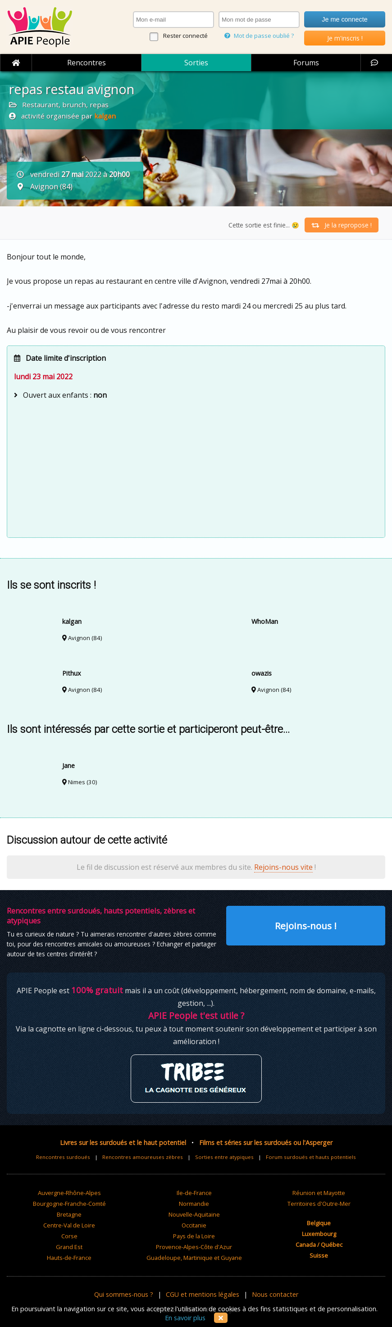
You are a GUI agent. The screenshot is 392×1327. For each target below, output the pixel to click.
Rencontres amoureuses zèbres (142, 1157)
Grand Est (69, 1247)
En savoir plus (185, 1317)
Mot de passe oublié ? (259, 36)
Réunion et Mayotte (318, 1193)
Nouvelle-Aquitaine (194, 1214)
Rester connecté (185, 36)
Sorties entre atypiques (224, 1157)
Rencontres (86, 63)
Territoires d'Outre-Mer (319, 1204)
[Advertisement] (196, 467)
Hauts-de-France (69, 1258)
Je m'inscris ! (345, 38)
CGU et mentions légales (202, 1294)
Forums (306, 63)
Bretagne (69, 1214)
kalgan (105, 115)
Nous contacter (275, 1294)
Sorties (196, 63)
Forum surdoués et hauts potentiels (311, 1157)
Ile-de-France (194, 1193)
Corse (69, 1236)
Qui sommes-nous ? (123, 1294)
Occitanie (194, 1225)
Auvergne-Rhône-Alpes (69, 1193)
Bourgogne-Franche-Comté (69, 1204)
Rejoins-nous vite (283, 867)
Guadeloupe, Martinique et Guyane (194, 1258)
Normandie (194, 1204)
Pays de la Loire (194, 1236)
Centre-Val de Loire (69, 1225)
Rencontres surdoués (63, 1157)
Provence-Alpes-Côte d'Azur (194, 1247)
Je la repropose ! (341, 225)
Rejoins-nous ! (306, 925)
